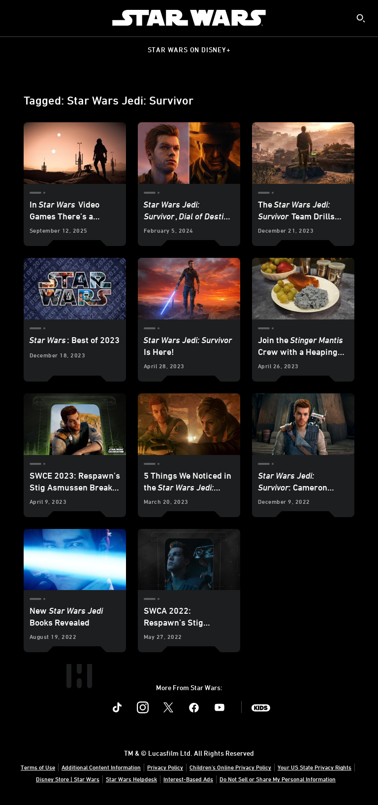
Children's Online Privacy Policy (230, 767)
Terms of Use (38, 767)
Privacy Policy (165, 767)
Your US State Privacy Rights (314, 767)
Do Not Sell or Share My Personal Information (278, 778)
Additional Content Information (101, 767)
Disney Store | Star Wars (67, 778)
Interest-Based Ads (188, 778)
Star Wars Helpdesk (131, 778)
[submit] (360, 18)
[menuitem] (16, 18)
